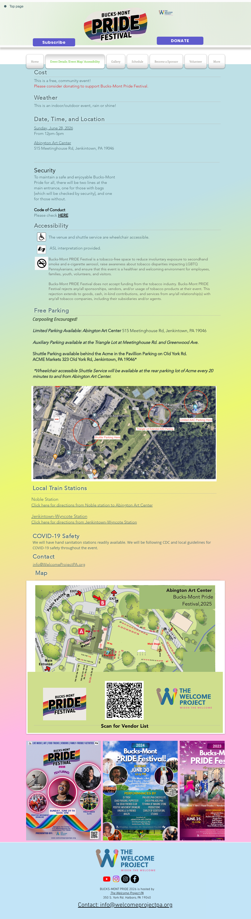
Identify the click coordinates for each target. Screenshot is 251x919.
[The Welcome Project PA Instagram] (116, 879)
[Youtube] (107, 879)
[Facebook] (134, 879)
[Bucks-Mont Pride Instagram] (125, 879)
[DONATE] (180, 41)
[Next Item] (217, 790)
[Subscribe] (54, 42)
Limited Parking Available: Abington (66, 330)
